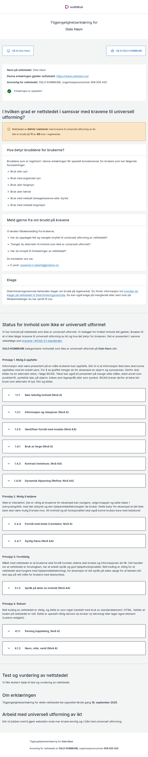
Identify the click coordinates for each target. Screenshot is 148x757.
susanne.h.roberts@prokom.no (39, 265)
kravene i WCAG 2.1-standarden (42, 340)
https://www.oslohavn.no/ (72, 76)
